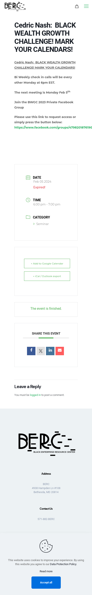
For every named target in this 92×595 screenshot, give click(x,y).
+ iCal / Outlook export (47, 276)
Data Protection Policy (63, 564)
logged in (35, 395)
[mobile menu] (86, 6)
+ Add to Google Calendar (47, 263)
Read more (46, 571)
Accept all (46, 582)
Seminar (41, 224)
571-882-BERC (46, 519)
